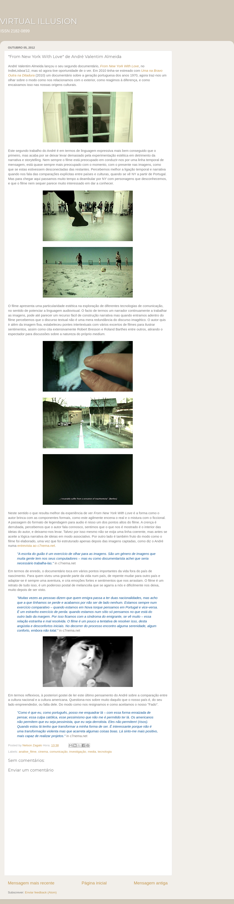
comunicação (59, 751)
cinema (43, 751)
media (92, 751)
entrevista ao (36, 545)
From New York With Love (119, 66)
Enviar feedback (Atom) (41, 892)
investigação (77, 751)
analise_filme (27, 751)
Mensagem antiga (151, 883)
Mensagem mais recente (31, 883)
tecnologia (105, 751)
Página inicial (94, 883)
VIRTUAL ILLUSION (38, 21)
